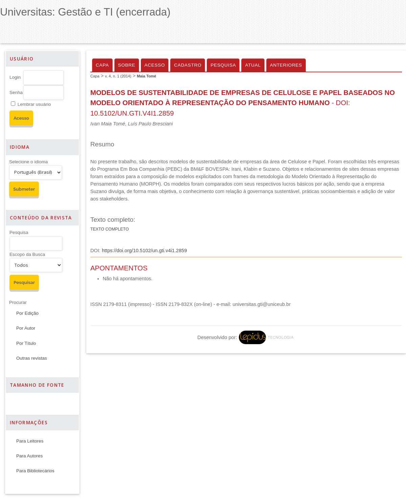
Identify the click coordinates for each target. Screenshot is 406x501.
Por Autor (25, 328)
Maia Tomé (146, 76)
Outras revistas (31, 358)
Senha (16, 92)
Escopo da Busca (27, 254)
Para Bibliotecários (35, 470)
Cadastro (187, 65)
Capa (102, 65)
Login (15, 77)
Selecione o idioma (28, 161)
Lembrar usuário (34, 104)
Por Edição (27, 313)
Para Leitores (29, 441)
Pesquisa (18, 232)
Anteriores (286, 65)
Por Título (26, 343)
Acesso (154, 65)
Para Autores (29, 455)
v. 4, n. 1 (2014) (118, 76)
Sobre (126, 65)
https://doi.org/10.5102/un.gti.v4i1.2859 (144, 250)
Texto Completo (109, 229)
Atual (253, 65)
